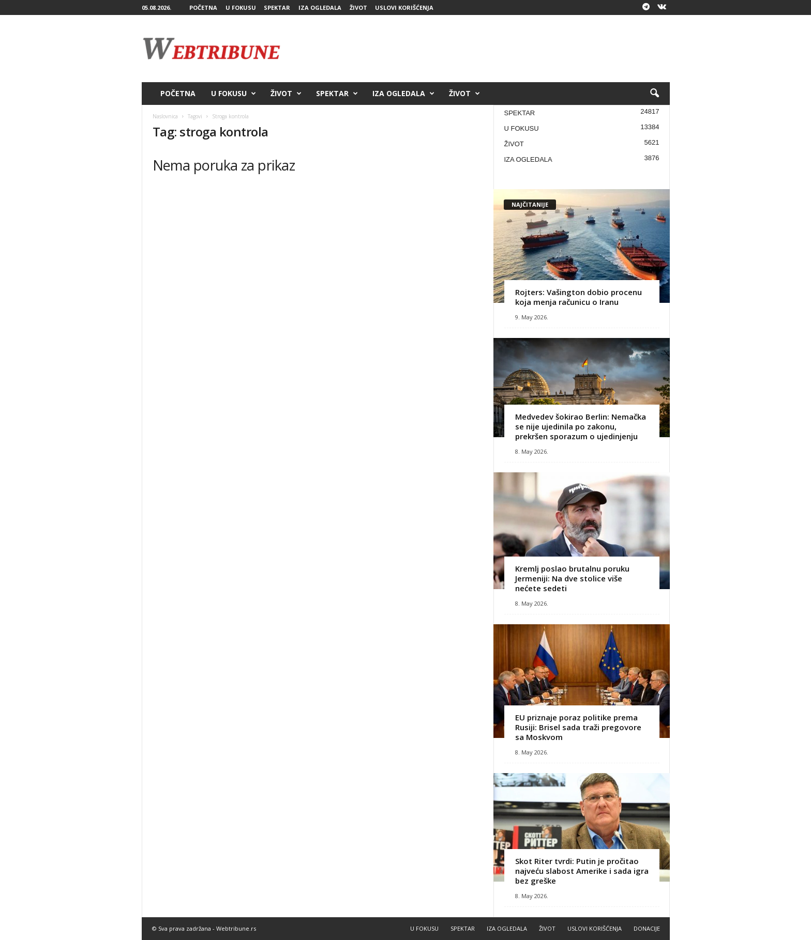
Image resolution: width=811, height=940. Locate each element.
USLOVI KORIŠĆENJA (404, 7)
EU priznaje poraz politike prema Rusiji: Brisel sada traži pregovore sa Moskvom (578, 727)
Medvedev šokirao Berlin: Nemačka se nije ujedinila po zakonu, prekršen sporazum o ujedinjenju (580, 426)
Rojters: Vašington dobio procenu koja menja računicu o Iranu (578, 297)
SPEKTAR (277, 7)
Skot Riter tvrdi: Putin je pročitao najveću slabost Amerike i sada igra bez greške (582, 871)
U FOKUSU (241, 7)
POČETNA (203, 7)
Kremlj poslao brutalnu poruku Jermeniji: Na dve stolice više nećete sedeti (572, 578)
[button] (654, 93)
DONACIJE (647, 928)
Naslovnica (165, 116)
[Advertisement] (481, 48)
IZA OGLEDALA (319, 7)
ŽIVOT (358, 7)
